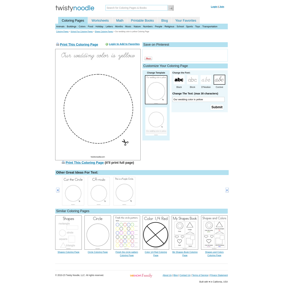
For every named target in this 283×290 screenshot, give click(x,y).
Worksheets (100, 20)
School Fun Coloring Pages (82, 32)
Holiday (99, 26)
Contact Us (185, 275)
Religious (169, 26)
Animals (60, 26)
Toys (197, 26)
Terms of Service (200, 275)
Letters (109, 26)
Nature (137, 26)
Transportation (209, 26)
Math (120, 20)
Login (214, 6)
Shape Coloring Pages (104, 32)
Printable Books (142, 20)
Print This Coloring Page (79, 44)
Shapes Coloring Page (68, 252)
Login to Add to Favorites (124, 44)
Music (128, 26)
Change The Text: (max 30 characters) (195, 93)
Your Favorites (185, 20)
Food (90, 26)
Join (221, 6)
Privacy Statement (219, 275)
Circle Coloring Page (98, 252)
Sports (189, 26)
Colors (82, 26)
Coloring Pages (73, 20)
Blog (164, 20)
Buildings (71, 26)
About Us (167, 275)
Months (119, 26)
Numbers (148, 26)
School (180, 26)
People (158, 26)
